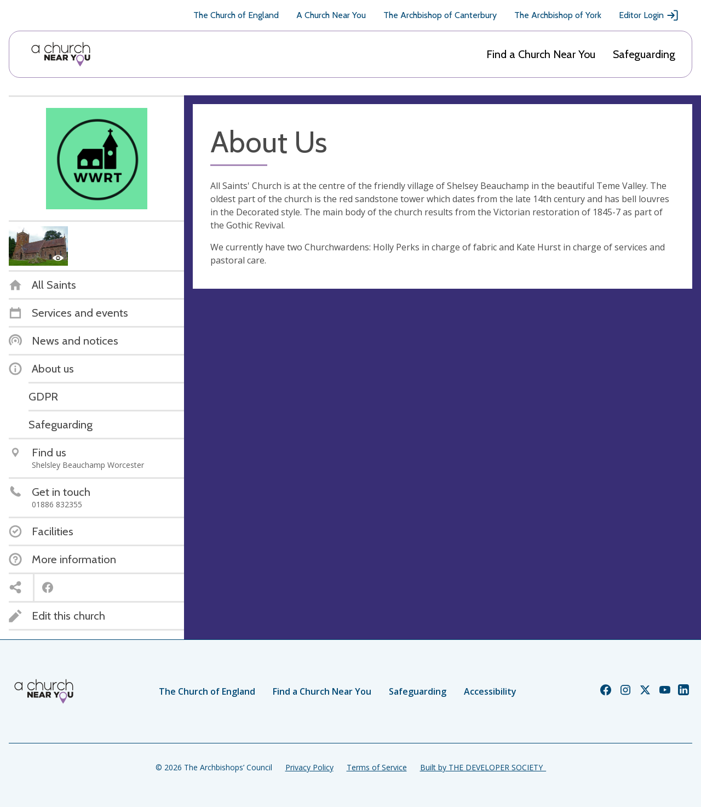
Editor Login (649, 15)
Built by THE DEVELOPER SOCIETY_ (483, 767)
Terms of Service (377, 767)
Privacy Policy (309, 767)
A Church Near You (331, 15)
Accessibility (490, 691)
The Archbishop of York (557, 15)
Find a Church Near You (540, 54)
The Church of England (236, 15)
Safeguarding (644, 54)
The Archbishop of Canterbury (440, 15)
